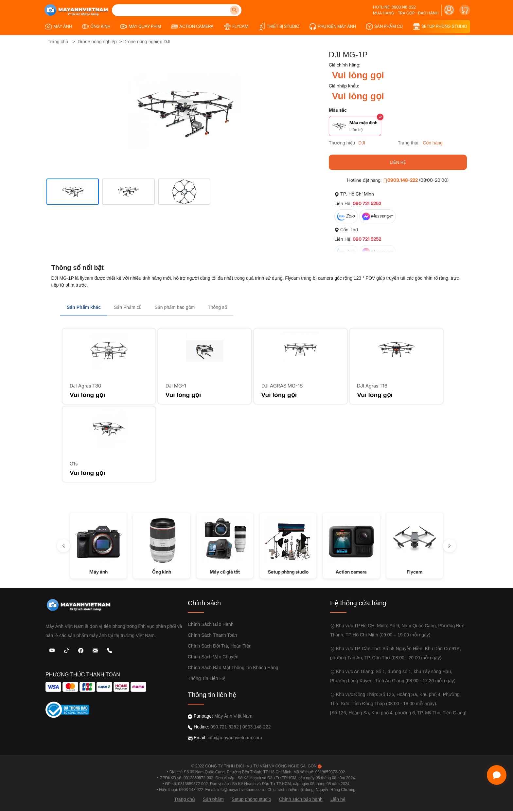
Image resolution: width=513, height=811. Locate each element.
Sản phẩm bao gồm (174, 307)
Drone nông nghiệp (97, 41)
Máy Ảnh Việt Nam (233, 716)
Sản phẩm (213, 799)
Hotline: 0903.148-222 (394, 7)
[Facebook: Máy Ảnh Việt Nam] (80, 650)
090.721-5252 (224, 726)
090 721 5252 (367, 203)
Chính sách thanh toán (212, 635)
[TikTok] (66, 650)
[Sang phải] (449, 545)
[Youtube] (52, 650)
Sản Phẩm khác (84, 307)
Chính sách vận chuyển (213, 656)
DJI (361, 142)
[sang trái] (63, 545)
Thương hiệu (342, 142)
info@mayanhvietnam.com (235, 737)
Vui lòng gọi (358, 75)
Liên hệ (337, 799)
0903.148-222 (400, 180)
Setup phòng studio (251, 799)
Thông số (217, 307)
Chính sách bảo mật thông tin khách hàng (233, 667)
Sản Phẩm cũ (127, 307)
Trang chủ (58, 41)
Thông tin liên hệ (206, 678)
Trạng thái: (409, 142)
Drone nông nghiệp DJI (146, 41)
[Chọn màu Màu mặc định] (355, 126)
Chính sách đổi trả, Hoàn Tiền (219, 646)
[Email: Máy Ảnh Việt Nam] (95, 650)
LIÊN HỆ (398, 162)
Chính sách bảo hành (211, 624)
